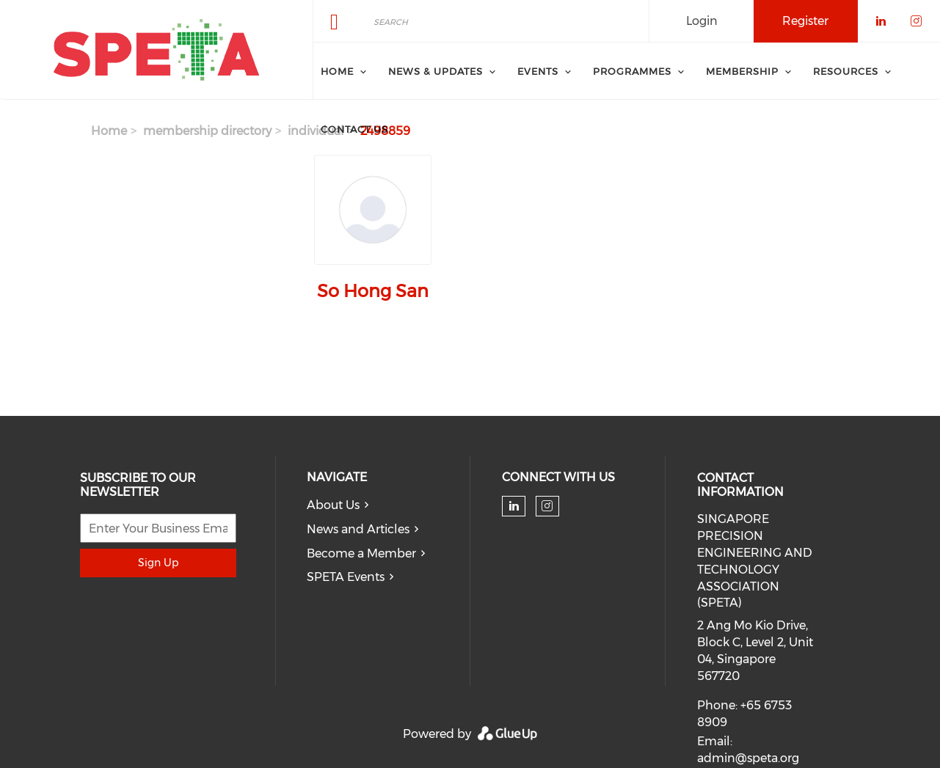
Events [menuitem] (537, 71)
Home (109, 131)
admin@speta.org (748, 758)
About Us (333, 505)
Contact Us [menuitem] (354, 129)
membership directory (207, 131)
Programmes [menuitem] (632, 71)
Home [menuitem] (337, 71)
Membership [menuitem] (742, 71)
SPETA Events (346, 577)
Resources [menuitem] (845, 71)
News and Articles (358, 529)
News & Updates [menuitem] (435, 71)
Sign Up (158, 562)
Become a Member (361, 553)
